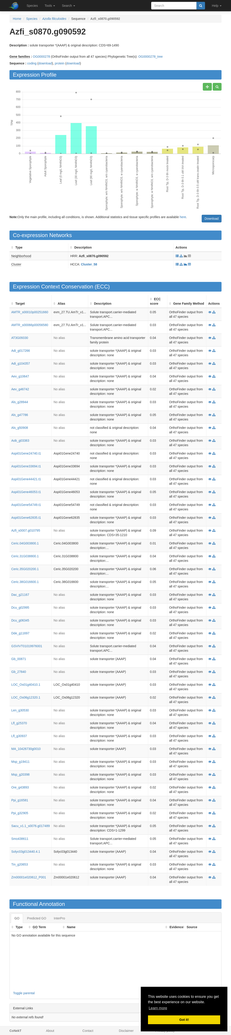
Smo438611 (19, 839)
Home (17, 19)
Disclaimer (126, 1031)
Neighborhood (21, 256)
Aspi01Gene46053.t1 (26, 492)
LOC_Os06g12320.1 (25, 697)
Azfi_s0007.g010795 (25, 530)
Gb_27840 (18, 672)
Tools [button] (50, 5)
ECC (102, 286)
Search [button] (68, 5)
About (50, 1031)
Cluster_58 (89, 264)
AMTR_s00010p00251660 (29, 312)
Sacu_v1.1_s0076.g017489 (30, 826)
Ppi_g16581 (19, 800)
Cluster (16, 264)
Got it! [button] (184, 1019)
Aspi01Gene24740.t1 (26, 453)
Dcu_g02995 (20, 607)
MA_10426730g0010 (26, 749)
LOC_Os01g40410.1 (25, 684)
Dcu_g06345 (20, 620)
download (45, 63)
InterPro (59, 918)
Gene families (19, 56)
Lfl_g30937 (19, 736)
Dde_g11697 (20, 633)
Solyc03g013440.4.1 (25, 851)
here (183, 217)
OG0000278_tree (150, 56)
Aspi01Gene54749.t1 (26, 505)
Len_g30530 (20, 710)
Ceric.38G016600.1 (25, 582)
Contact (87, 1031)
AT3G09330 (19, 338)
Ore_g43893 (20, 787)
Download (212, 218)
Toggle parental (24, 993)
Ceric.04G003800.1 (25, 543)
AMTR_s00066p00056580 (29, 325)
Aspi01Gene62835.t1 (26, 517)
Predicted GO (36, 918)
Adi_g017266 (20, 350)
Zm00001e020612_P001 (28, 877)
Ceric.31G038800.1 (25, 556)
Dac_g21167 (20, 594)
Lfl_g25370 (19, 723)
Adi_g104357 (20, 363)
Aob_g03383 (20, 440)
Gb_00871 (18, 659)
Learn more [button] (158, 1008)
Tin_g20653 (19, 864)
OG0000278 (41, 56)
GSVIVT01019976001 (26, 646)
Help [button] (217, 5)
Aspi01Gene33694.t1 (26, 466)
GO (16, 918)
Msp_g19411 (20, 761)
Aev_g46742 (20, 389)
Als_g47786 (19, 415)
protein (60, 63)
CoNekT (15, 1031)
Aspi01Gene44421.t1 (26, 479)
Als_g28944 (19, 402)
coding (32, 63)
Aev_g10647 (20, 376)
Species (32, 5)
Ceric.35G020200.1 (25, 569)
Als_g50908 (19, 428)
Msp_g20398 (20, 774)
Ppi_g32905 (19, 813)
